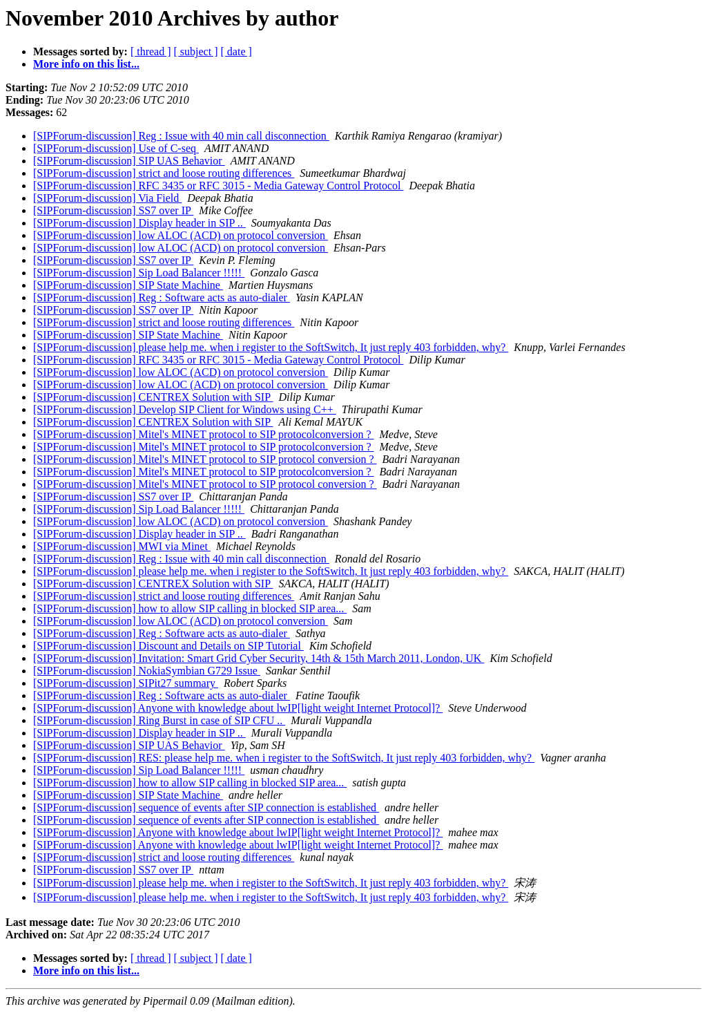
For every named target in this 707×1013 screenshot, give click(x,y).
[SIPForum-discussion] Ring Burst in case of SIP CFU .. (159, 720)
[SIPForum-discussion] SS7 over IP (113, 210)
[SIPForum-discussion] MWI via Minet (122, 546)
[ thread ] (150, 51)
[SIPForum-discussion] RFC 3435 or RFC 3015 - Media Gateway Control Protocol (218, 185)
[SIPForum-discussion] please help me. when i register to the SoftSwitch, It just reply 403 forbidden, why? (270, 347)
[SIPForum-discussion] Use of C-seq (116, 148)
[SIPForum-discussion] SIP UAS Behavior (129, 161)
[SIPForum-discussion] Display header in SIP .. (139, 223)
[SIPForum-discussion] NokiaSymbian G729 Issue (146, 670)
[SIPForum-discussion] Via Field (107, 198)
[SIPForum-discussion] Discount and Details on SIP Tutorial (168, 646)
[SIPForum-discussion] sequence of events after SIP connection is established (206, 807)
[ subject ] (196, 51)
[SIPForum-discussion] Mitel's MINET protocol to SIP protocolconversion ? (203, 434)
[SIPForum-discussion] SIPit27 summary (125, 683)
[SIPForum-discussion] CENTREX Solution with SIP (153, 397)
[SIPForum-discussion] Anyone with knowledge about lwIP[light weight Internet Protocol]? (238, 708)
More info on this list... (86, 64)
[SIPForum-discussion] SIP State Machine (128, 285)
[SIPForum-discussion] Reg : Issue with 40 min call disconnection (181, 136)
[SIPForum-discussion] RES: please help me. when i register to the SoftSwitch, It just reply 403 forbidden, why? (283, 758)
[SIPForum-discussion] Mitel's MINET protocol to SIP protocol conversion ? (205, 459)
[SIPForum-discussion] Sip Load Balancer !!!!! (138, 272)
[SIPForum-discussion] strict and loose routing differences (163, 173)
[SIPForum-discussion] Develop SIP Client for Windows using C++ (184, 409)
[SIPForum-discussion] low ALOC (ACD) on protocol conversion (180, 235)
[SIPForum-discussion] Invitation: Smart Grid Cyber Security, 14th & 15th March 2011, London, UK (258, 658)
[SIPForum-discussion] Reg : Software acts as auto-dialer (161, 297)
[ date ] (236, 51)
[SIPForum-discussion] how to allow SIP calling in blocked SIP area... (190, 608)
